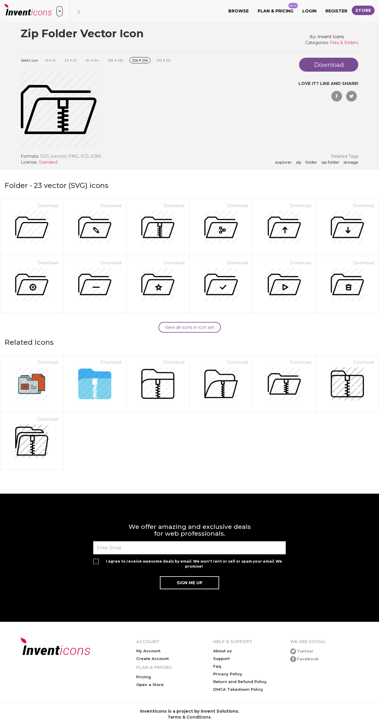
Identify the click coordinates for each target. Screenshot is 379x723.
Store (363, 10)
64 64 (92, 60)
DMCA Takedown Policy (238, 689)
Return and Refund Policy (240, 681)
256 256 (140, 60)
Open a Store (150, 684)
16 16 (50, 60)
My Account (148, 650)
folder (311, 162)
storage (350, 162)
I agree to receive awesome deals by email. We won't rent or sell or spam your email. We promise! (194, 564)
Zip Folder (330, 162)
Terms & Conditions (189, 717)
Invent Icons (331, 36)
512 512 (164, 60)
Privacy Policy (227, 674)
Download (47, 205)
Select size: (29, 60)
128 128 (115, 60)
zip (298, 162)
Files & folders (344, 42)
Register (336, 11)
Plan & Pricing (278, 8)
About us (222, 650)
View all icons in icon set (189, 327)
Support (221, 658)
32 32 (71, 60)
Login (309, 11)
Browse (238, 11)
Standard (48, 162)
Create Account (152, 658)
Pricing (143, 676)
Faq (217, 666)
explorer (283, 162)
